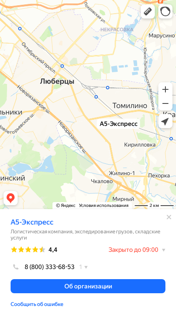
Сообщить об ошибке (37, 304)
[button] (148, 11)
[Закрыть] (168, 217)
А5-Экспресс (32, 222)
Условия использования (103, 205)
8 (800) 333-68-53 (43, 266)
